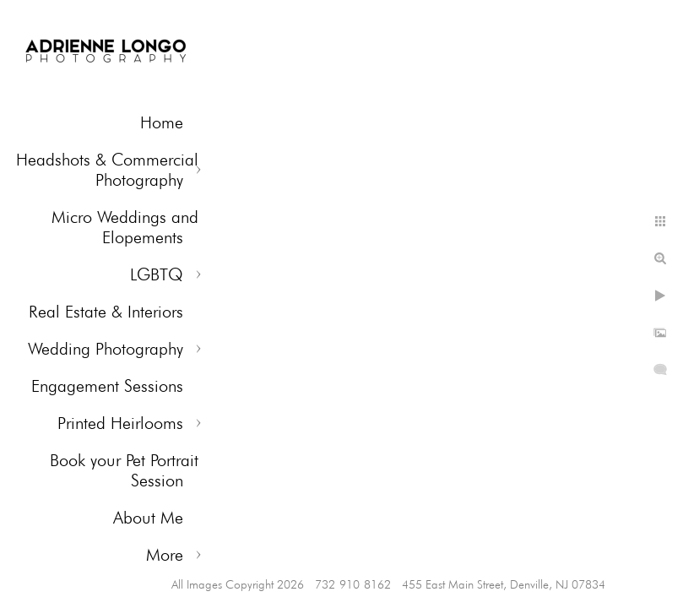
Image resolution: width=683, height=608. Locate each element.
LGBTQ (156, 274)
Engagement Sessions (107, 386)
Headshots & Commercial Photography (107, 169)
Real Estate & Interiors (106, 311)
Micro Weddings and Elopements (124, 227)
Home (161, 122)
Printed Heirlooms (120, 423)
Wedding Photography (105, 349)
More (164, 555)
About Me (148, 518)
